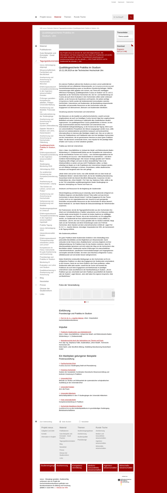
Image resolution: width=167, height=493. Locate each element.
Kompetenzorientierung (103, 86)
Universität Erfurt (66, 378)
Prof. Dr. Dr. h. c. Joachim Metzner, (72, 318)
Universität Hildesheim (68, 393)
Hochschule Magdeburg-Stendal (71, 406)
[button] (36, 60)
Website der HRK (62, 488)
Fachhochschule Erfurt (68, 363)
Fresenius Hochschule (68, 370)
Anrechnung (96, 57)
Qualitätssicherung (65, 408)
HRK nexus (43, 28)
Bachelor (74, 157)
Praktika (91, 92)
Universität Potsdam (67, 387)
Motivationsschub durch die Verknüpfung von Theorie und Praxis (82, 340)
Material (43, 46)
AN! (80, 61)
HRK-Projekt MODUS (95, 59)
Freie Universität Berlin (68, 400)
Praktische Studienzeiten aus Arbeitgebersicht (76, 332)
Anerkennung (64, 59)
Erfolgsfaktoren (64, 101)
